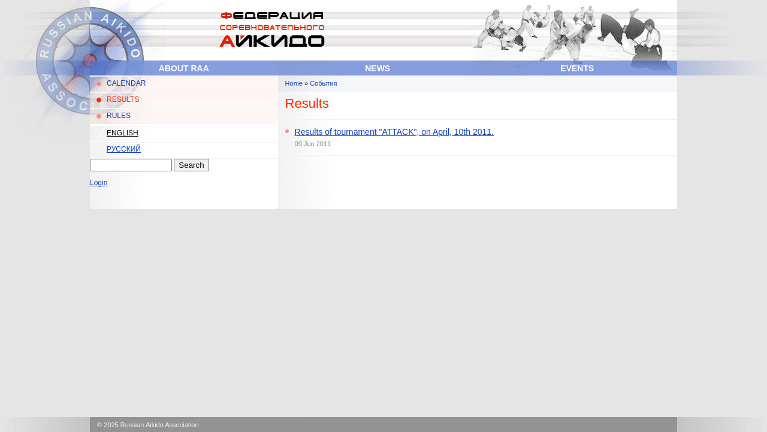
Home (294, 83)
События (323, 83)
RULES (119, 115)
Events (577, 68)
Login (98, 183)
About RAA (184, 68)
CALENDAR (126, 83)
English (122, 133)
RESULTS (123, 99)
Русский (124, 149)
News (377, 68)
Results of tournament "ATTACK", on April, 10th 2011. (394, 132)
